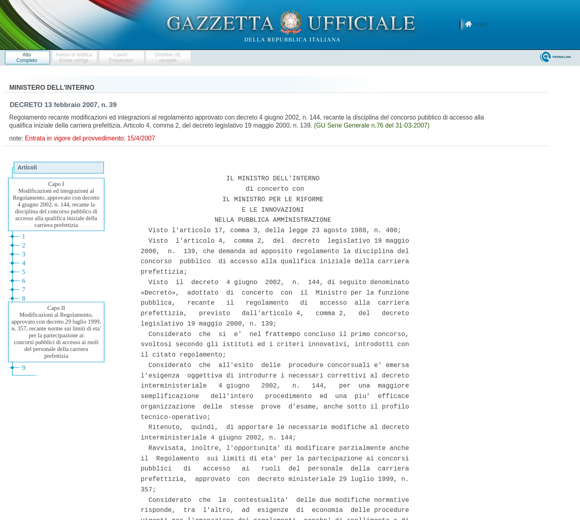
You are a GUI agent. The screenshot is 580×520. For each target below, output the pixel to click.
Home (480, 24)
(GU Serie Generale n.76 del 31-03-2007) (372, 125)
